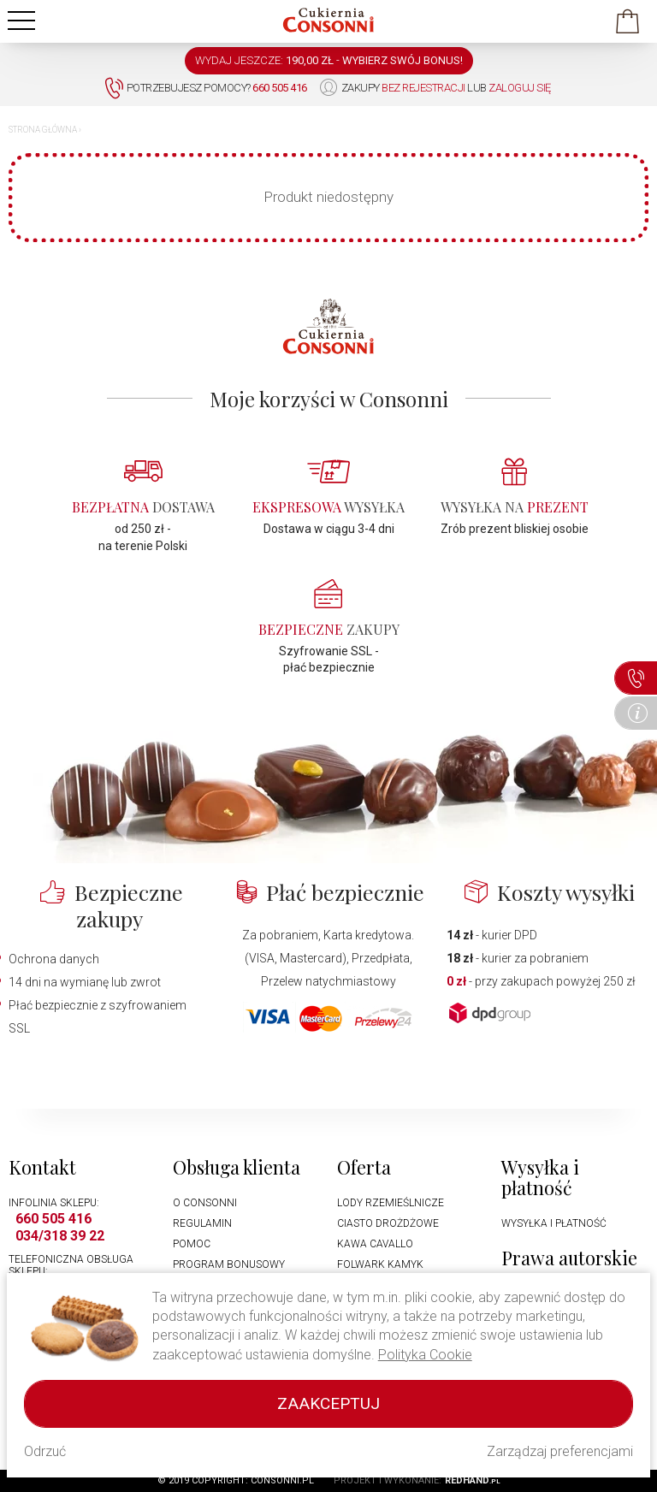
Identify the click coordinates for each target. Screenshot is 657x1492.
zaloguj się (519, 87)
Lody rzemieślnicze (390, 1203)
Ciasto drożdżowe (388, 1223)
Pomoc (191, 1244)
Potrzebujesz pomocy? (206, 88)
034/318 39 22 (59, 1235)
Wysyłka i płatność (554, 1223)
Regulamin (202, 1223)
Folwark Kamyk (380, 1264)
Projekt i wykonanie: (417, 1480)
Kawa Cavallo (375, 1244)
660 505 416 (53, 1218)
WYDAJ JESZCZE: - (329, 60)
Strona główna (43, 129)
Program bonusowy (229, 1264)
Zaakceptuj (328, 1403)
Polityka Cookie (425, 1355)
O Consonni (205, 1203)
